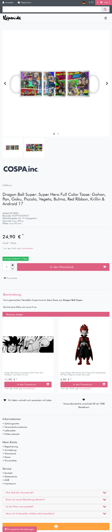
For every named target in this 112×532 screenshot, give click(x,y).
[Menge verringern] (13, 269)
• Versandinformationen (15, 427)
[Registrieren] (24, 2)
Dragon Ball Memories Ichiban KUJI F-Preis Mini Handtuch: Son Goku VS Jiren (23, 374)
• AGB (6, 480)
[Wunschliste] (91, 2)
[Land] (84, 2)
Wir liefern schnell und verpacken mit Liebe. (30, 400)
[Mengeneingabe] (7, 267)
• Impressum (9, 483)
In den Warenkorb (78, 267)
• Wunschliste (10, 460)
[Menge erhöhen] (13, 265)
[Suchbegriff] (52, 9)
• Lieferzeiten (9, 430)
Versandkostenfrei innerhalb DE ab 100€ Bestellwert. (84, 405)
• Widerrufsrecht (11, 434)
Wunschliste (10, 278)
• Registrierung (10, 446)
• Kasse (6, 457)
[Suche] (105, 9)
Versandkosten (27, 248)
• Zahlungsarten (11, 423)
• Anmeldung (9, 450)
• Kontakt (7, 473)
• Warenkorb (9, 453)
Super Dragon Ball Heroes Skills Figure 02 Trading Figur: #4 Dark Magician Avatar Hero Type (83, 374)
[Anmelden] (8, 2)
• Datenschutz (10, 476)
